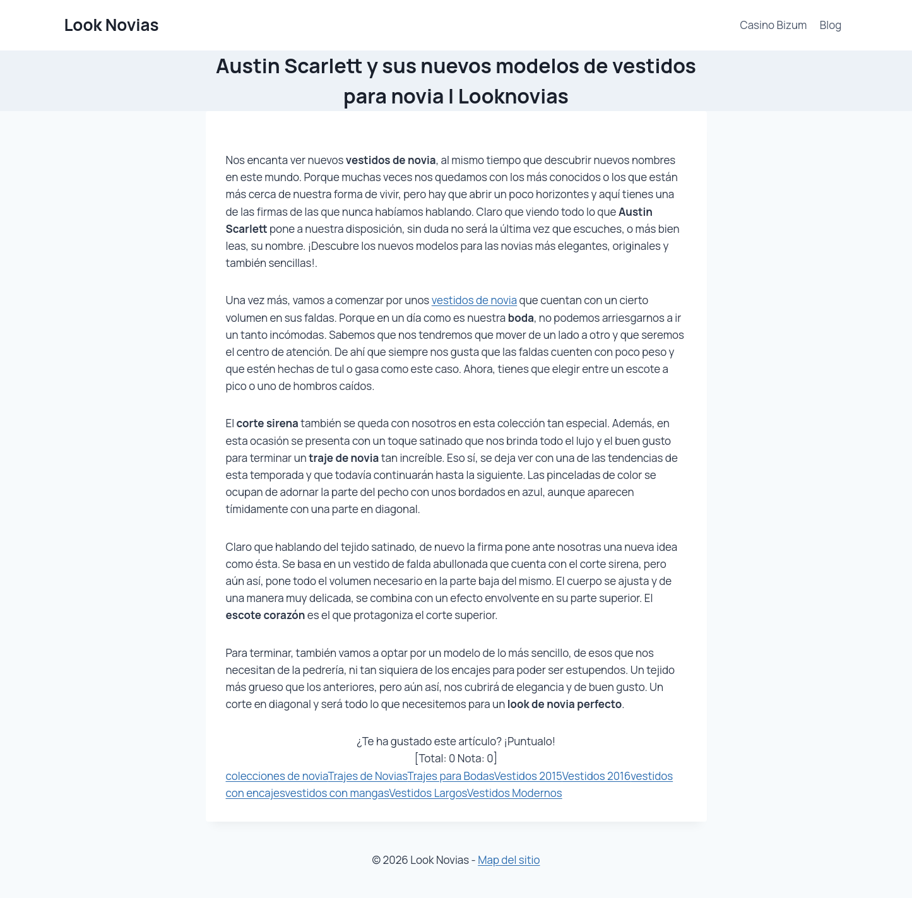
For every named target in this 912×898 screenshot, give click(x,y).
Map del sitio (509, 860)
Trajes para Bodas (450, 776)
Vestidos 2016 (596, 776)
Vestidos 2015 (528, 776)
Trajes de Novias (367, 776)
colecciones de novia (277, 776)
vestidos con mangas (337, 793)
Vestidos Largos (428, 793)
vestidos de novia (475, 300)
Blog (831, 25)
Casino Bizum (773, 25)
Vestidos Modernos (514, 793)
